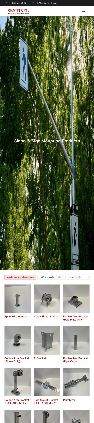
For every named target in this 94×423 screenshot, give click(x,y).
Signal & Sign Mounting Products (20, 277)
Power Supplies (75, 277)
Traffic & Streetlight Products (51, 277)
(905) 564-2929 (15, 3)
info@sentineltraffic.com (44, 3)
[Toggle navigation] (83, 11)
